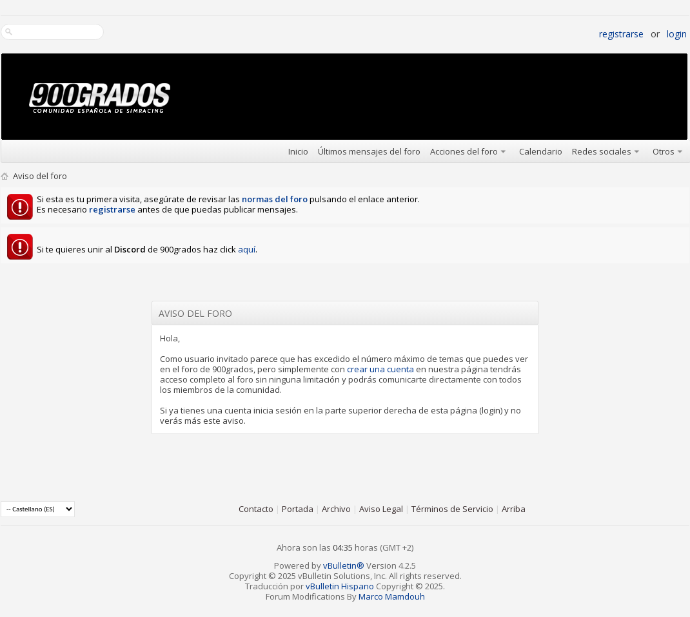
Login (677, 34)
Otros (664, 151)
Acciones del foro (464, 151)
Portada (297, 509)
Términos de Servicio (452, 509)
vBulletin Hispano (340, 586)
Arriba (514, 509)
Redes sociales (601, 151)
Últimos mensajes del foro (369, 151)
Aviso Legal (381, 509)
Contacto (256, 509)
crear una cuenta (380, 369)
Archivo (336, 509)
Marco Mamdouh (392, 596)
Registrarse (621, 34)
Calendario (540, 151)
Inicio (298, 151)
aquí (246, 249)
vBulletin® (343, 565)
